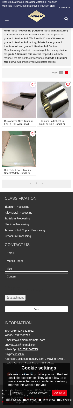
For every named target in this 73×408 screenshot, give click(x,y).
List (61, 73)
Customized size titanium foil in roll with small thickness (18, 124)
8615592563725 (28, 349)
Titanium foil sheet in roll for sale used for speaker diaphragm (52, 124)
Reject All (17, 392)
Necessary (13, 399)
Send (36, 309)
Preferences (47, 399)
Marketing (64, 399)
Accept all (59, 392)
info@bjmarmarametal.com (28, 340)
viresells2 (18, 354)
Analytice (30, 399)
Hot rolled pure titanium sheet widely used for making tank (18, 173)
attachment (15, 297)
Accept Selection (38, 392)
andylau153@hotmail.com (20, 344)
